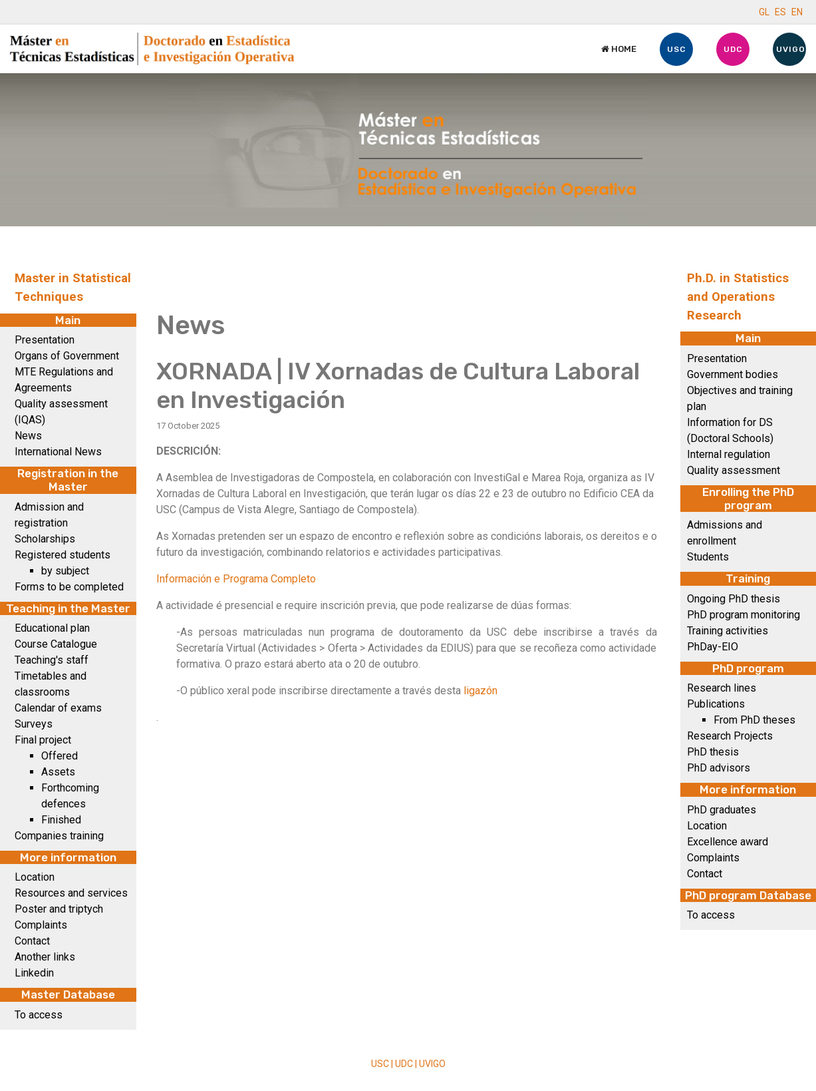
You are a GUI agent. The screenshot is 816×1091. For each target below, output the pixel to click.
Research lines (721, 688)
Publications (716, 704)
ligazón (480, 690)
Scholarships (45, 539)
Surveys (34, 724)
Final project (43, 740)
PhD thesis (713, 752)
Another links (45, 957)
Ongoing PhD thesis (733, 598)
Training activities (727, 630)
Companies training (59, 835)
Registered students (62, 554)
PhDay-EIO (712, 646)
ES (780, 12)
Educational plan (52, 628)
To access (39, 1014)
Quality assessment (733, 470)
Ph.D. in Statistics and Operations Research (738, 297)
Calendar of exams (58, 708)
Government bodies (732, 374)
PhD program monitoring (743, 614)
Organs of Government (67, 355)
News (28, 435)
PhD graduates (721, 809)
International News (58, 451)
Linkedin (34, 973)
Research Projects (730, 736)
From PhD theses (754, 720)
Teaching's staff (51, 660)
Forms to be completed (69, 586)
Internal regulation (728, 454)
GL (764, 12)
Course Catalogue (56, 644)
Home (618, 49)
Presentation (44, 339)
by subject (65, 570)
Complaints (41, 925)
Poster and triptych (59, 909)
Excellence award (727, 841)
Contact (32, 941)
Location (35, 877)
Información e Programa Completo (236, 578)
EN (797, 12)
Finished (61, 819)
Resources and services (71, 893)
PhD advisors (718, 768)
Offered (59, 756)
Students (708, 556)
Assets (58, 771)
